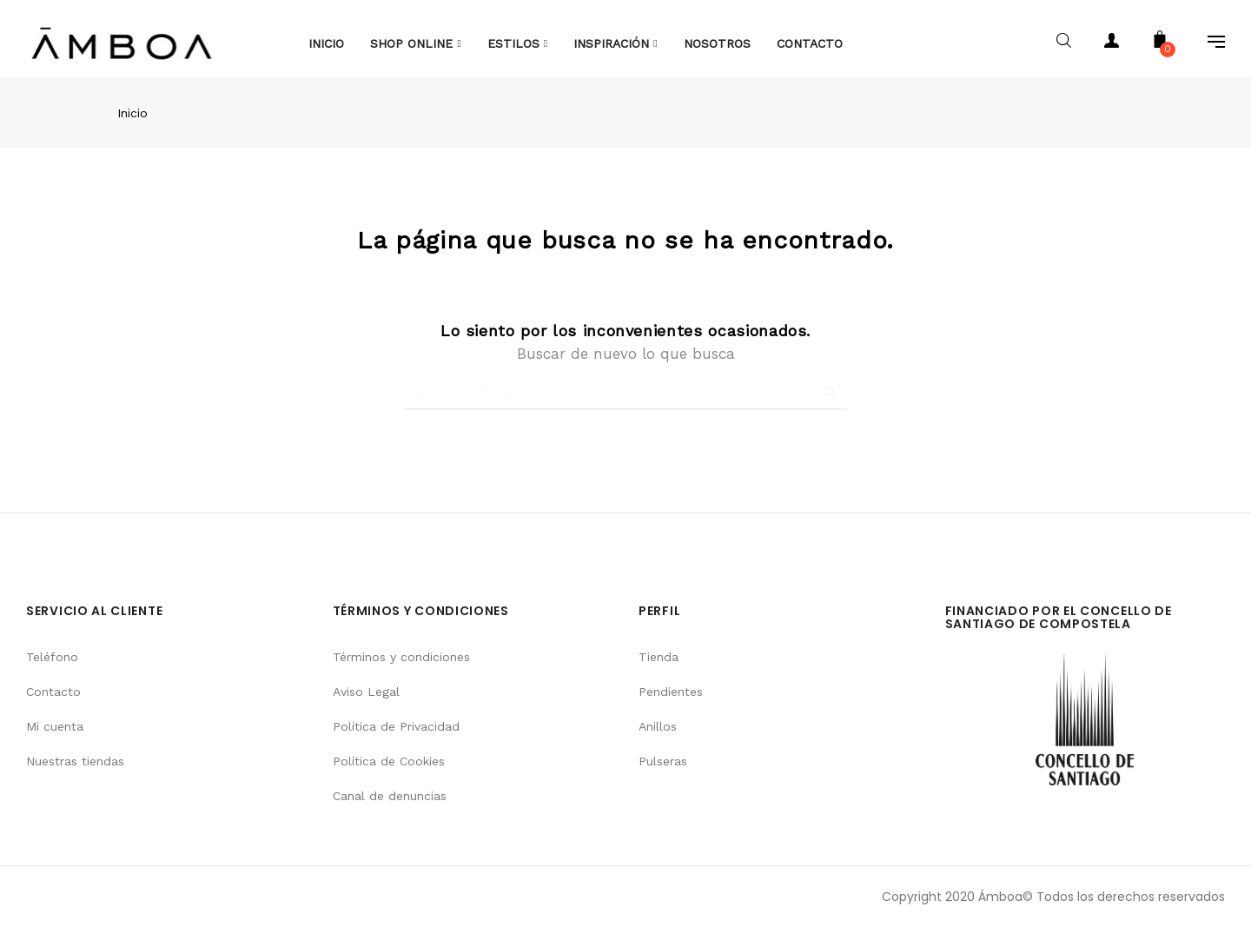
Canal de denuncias (390, 796)
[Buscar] (625, 392)
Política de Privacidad (396, 726)
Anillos (658, 726)
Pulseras (663, 761)
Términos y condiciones (401, 657)
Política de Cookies (389, 761)
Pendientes (671, 692)
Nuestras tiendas (75, 761)
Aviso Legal (366, 692)
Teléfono (52, 657)
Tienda (658, 657)
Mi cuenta (54, 726)
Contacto (53, 692)
